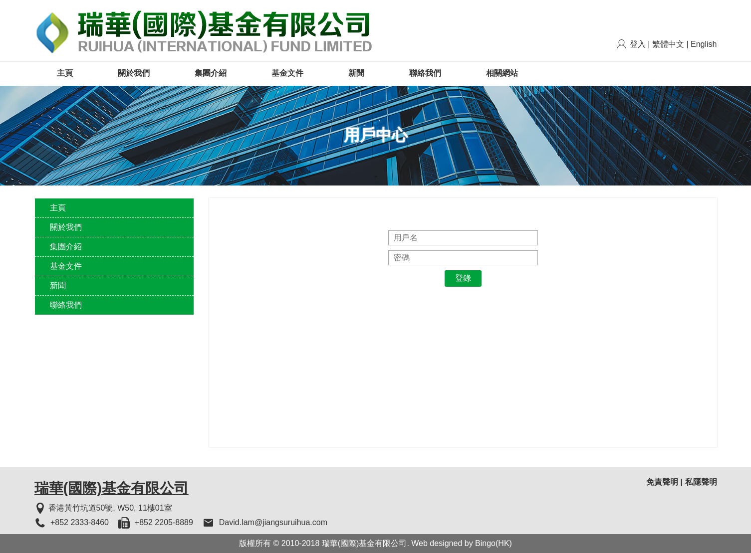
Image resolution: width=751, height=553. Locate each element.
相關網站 (502, 73)
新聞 (356, 73)
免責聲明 (662, 482)
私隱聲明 (701, 482)
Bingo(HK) (493, 543)
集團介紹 (211, 73)
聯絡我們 (425, 73)
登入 (638, 44)
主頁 (65, 73)
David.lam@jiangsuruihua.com (273, 522)
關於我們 (134, 73)
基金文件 (287, 73)
